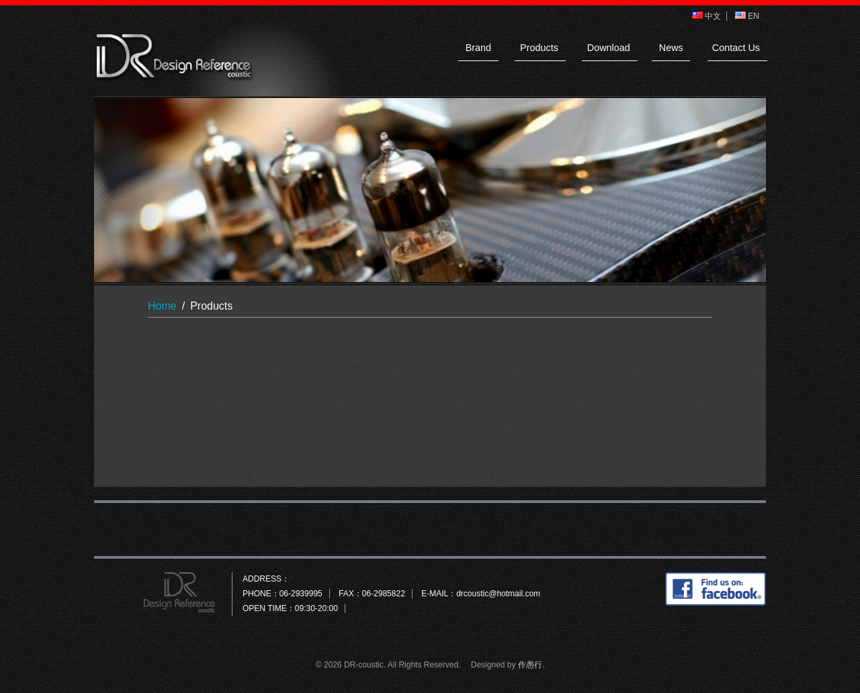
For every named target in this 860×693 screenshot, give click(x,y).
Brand (478, 47)
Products (539, 47)
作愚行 (530, 664)
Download (608, 47)
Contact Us (736, 47)
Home (162, 306)
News (671, 47)
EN (747, 16)
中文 (706, 16)
